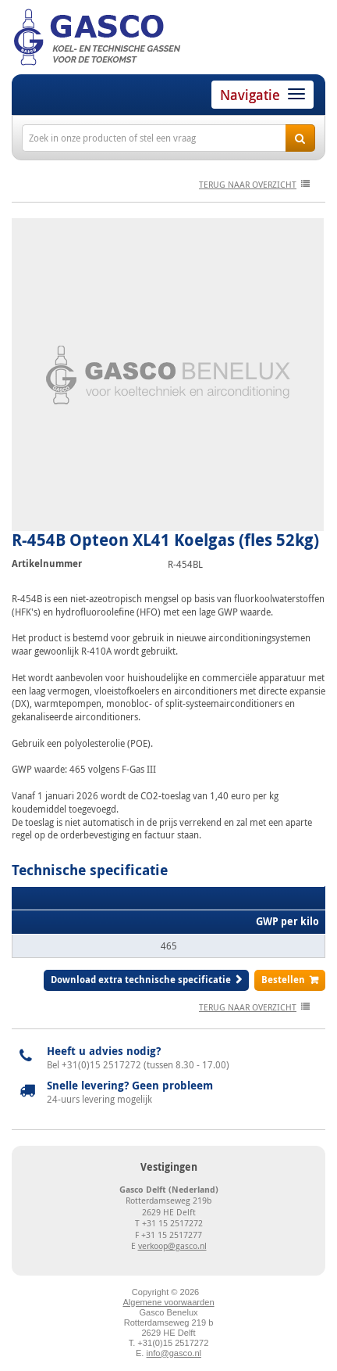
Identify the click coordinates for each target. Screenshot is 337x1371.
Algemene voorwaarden (168, 1302)
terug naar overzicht (247, 184)
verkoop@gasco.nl (172, 1245)
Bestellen (283, 979)
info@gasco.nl (174, 1353)
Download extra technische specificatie (141, 979)
